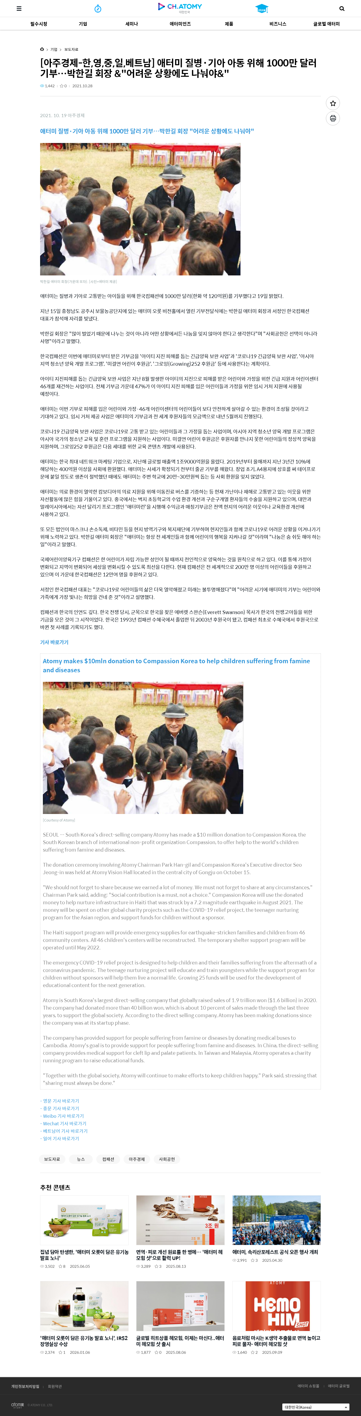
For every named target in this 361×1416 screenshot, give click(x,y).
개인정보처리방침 (25, 1386)
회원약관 (55, 1386)
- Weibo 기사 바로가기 (62, 1115)
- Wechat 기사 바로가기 (63, 1123)
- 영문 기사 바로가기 (59, 1100)
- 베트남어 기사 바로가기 (64, 1131)
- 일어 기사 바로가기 (59, 1138)
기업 (53, 49)
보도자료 (71, 49)
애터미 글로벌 (339, 1386)
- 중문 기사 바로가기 (59, 1108)
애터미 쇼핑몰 (308, 1386)
